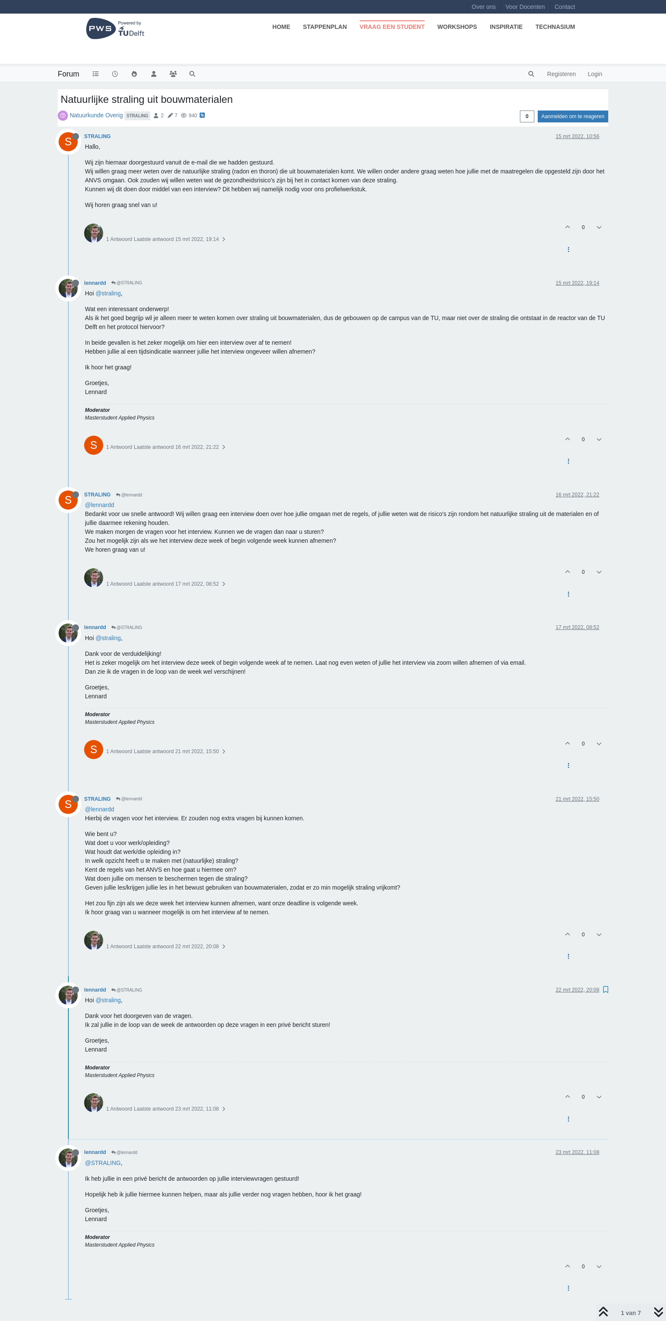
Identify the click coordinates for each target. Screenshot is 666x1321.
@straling (108, 293)
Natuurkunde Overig (96, 115)
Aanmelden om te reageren (573, 116)
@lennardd (129, 495)
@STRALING (126, 283)
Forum (68, 74)
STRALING (97, 136)
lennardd (95, 283)
